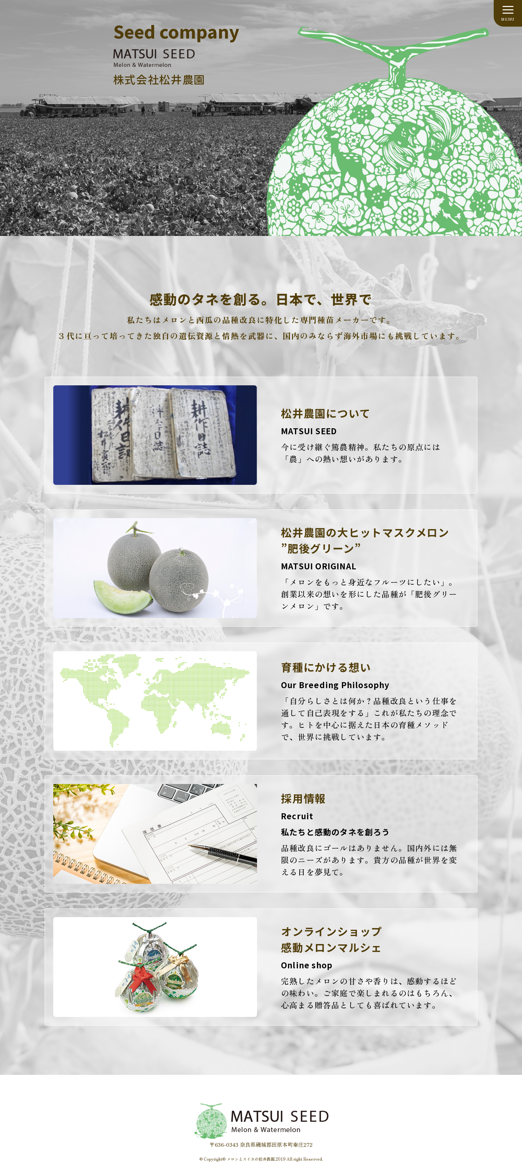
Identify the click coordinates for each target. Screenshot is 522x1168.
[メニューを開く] (508, 13)
